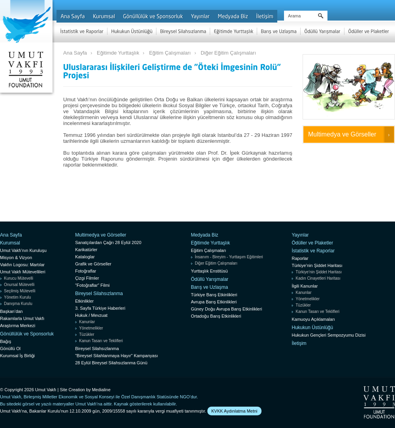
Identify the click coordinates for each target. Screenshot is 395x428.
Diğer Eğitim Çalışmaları (228, 53)
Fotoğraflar (85, 271)
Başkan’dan (11, 311)
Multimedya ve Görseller (342, 134)
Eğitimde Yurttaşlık (118, 53)
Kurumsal (10, 243)
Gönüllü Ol (10, 348)
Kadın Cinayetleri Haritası (317, 278)
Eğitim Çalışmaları (169, 53)
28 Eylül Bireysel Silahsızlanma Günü (111, 362)
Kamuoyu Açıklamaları (313, 319)
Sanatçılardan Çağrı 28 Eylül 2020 (108, 242)
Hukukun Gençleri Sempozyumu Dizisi (328, 335)
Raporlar (300, 258)
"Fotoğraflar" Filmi (92, 285)
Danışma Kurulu (18, 303)
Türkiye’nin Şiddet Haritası (317, 265)
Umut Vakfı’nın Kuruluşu (23, 250)
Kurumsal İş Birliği (17, 355)
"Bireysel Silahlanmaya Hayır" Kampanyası (116, 355)
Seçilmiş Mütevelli (19, 291)
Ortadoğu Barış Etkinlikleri (216, 316)
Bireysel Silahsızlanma (99, 293)
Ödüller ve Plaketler (312, 243)
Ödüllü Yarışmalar (209, 279)
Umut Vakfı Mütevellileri (22, 271)
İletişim (299, 343)
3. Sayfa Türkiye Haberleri (100, 308)
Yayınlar (300, 235)
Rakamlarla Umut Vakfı (22, 318)
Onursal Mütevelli (19, 284)
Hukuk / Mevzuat (91, 315)
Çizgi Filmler (87, 278)
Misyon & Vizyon (16, 257)
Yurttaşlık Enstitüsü (209, 271)
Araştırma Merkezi (17, 325)
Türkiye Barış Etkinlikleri (214, 294)
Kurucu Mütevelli (18, 278)
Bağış (5, 341)
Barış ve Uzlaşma (209, 287)
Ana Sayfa (75, 53)
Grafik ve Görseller (93, 263)
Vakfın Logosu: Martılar (22, 264)
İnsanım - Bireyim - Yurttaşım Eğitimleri (229, 257)
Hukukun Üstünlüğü (312, 327)
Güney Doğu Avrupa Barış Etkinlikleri (226, 309)
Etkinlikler (84, 301)
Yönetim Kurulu (17, 297)
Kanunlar (87, 322)
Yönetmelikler (91, 328)
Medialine (101, 389)
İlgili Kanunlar (305, 286)
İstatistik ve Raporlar (313, 251)
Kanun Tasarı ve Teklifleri (101, 341)
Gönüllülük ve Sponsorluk (27, 334)
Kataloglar (85, 256)
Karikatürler (86, 249)
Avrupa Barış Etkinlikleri (214, 301)
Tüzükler (86, 334)
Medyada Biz (204, 235)
